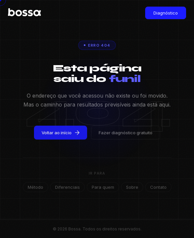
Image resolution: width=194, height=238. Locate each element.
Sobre (132, 187)
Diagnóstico (165, 13)
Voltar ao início (61, 134)
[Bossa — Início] (21, 13)
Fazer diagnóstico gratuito (125, 134)
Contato (158, 187)
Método (35, 187)
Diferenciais (67, 187)
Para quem (103, 187)
